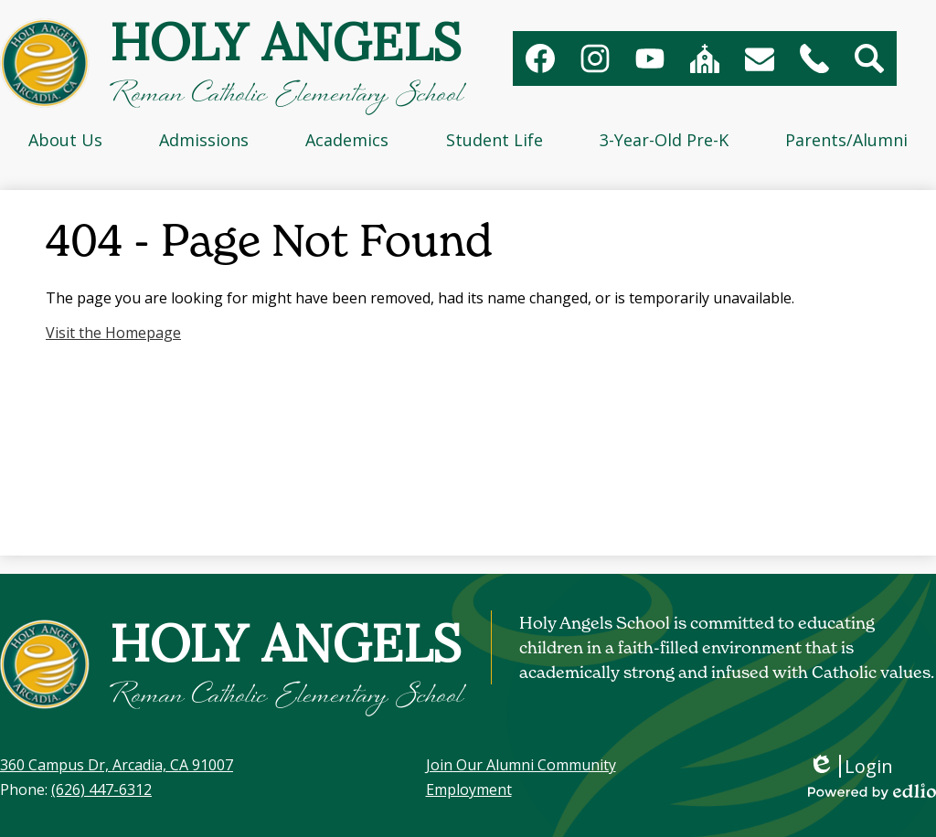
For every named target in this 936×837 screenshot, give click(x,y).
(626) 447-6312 (101, 789)
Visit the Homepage (113, 333)
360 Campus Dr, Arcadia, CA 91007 (116, 765)
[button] (65, 140)
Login (850, 766)
